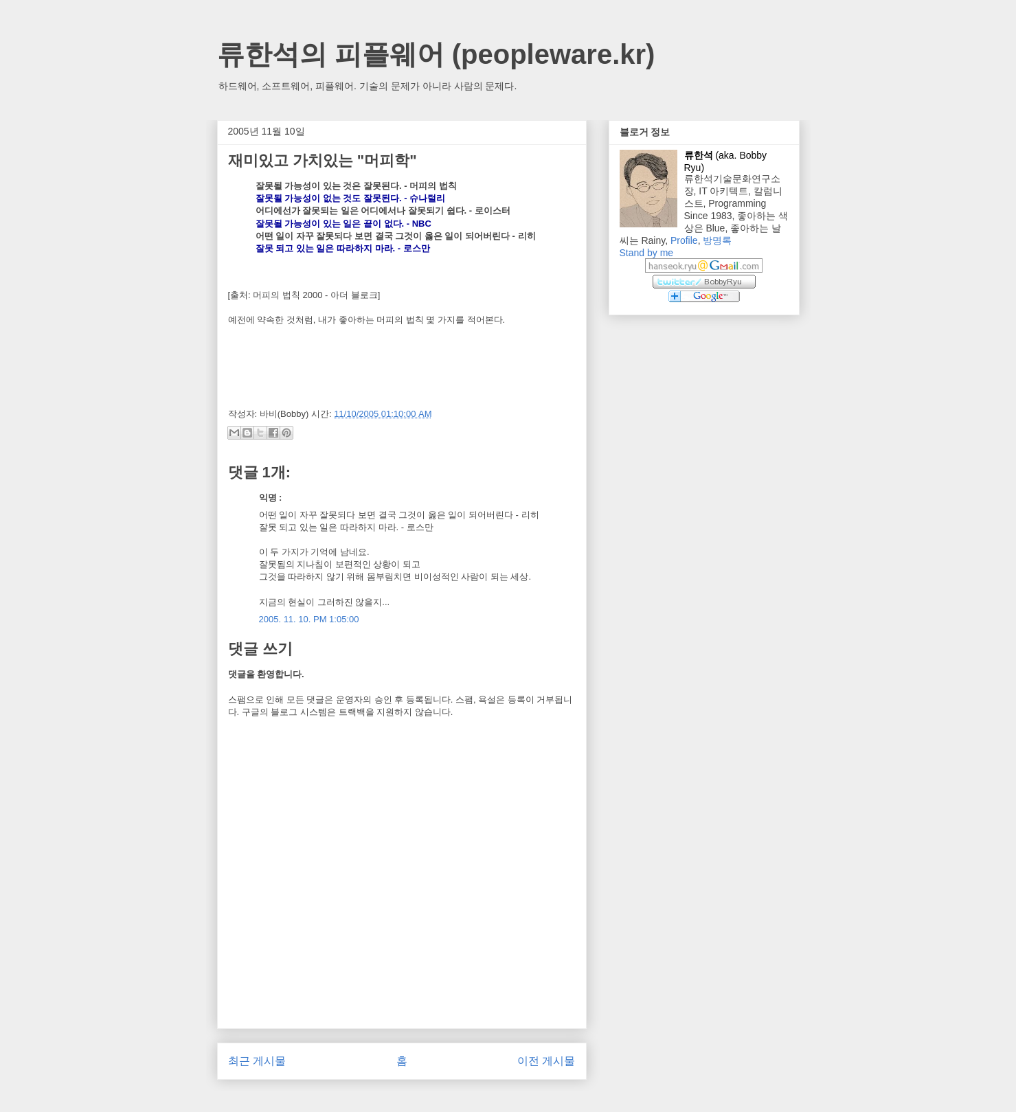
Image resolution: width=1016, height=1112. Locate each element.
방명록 (717, 240)
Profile (684, 240)
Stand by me (647, 252)
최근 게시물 (257, 1061)
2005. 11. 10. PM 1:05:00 (309, 619)
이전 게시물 (546, 1061)
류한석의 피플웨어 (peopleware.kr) (436, 54)
